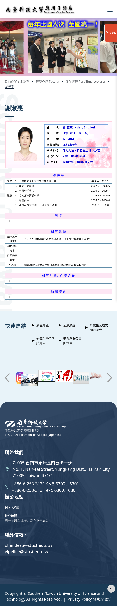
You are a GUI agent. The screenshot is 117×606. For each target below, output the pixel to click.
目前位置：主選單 (17, 81)
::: (6, 102)
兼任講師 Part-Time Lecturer (85, 81)
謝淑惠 (9, 86)
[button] (7, 377)
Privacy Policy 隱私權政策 (90, 599)
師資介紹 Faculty (47, 81)
